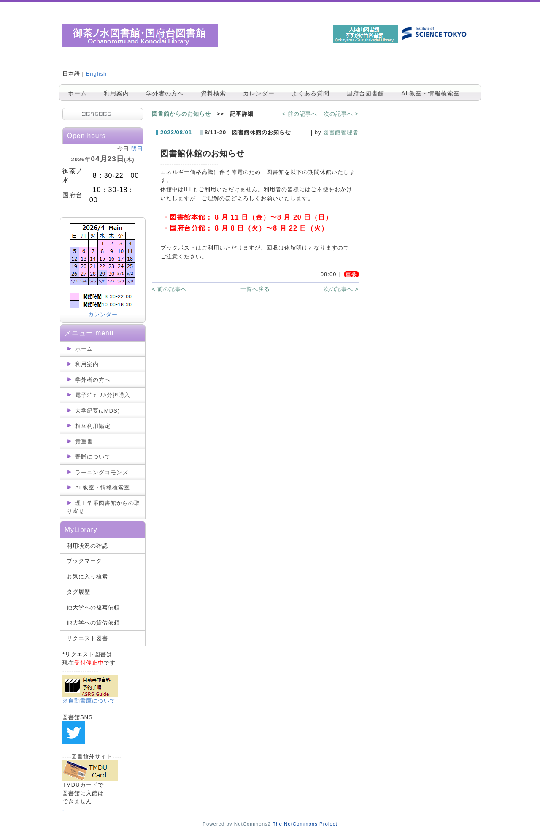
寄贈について (93, 457)
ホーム (77, 93)
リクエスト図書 (87, 638)
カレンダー (259, 93)
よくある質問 (310, 93)
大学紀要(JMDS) (97, 410)
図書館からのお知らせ (181, 114)
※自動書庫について (89, 701)
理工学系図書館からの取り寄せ (103, 507)
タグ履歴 (78, 592)
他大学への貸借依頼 (93, 622)
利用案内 (116, 93)
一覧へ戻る (255, 289)
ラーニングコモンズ (101, 472)
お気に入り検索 (87, 576)
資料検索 (213, 93)
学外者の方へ (165, 93)
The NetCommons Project (305, 823)
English (96, 74)
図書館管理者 (341, 132)
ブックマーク (84, 561)
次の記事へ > (341, 114)
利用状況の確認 (87, 546)
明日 (137, 148)
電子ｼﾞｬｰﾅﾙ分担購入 (102, 395)
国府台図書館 (365, 93)
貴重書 (84, 441)
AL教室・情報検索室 (430, 93)
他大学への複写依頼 (93, 607)
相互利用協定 (93, 426)
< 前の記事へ (299, 114)
